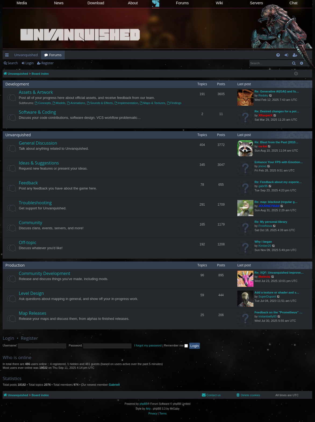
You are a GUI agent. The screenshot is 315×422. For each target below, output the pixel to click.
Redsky (264, 95)
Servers (256, 3)
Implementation (126, 103)
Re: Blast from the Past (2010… (276, 142)
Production (15, 265)
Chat (293, 3)
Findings (174, 103)
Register (47, 63)
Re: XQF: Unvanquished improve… (279, 272)
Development (17, 84)
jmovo (262, 166)
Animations (76, 103)
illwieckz (265, 276)
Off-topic (27, 242)
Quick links (8, 55)
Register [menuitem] (296, 55)
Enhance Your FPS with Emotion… (279, 162)
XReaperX (266, 115)
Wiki (219, 3)
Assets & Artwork (36, 92)
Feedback (28, 183)
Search (13, 63)
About (133, 3)
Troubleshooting (35, 203)
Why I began (263, 241)
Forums (182, 3)
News (58, 3)
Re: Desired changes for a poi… (277, 111)
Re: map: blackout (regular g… (276, 201)
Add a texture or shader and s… (277, 292)
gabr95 (263, 186)
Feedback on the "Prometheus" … (278, 312)
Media (22, 3)
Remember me (176, 345)
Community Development (44, 273)
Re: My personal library (271, 221)
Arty (148, 408)
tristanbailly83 (268, 316)
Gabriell (114, 384)
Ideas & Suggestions (39, 163)
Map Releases (32, 313)
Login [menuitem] (287, 55)
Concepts (43, 103)
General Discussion (38, 143)
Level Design (31, 293)
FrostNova (265, 225)
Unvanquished (26, 54)
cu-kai (263, 146)
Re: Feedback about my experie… (278, 182)
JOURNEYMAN (269, 206)
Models (58, 103)
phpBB (143, 403)
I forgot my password (148, 345)
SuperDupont (267, 296)
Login (30, 63)
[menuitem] (278, 55)
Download (95, 3)
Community (30, 223)
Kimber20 (265, 245)
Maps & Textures (152, 103)
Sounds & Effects (100, 103)
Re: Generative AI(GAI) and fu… (277, 91)
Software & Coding (37, 112)
